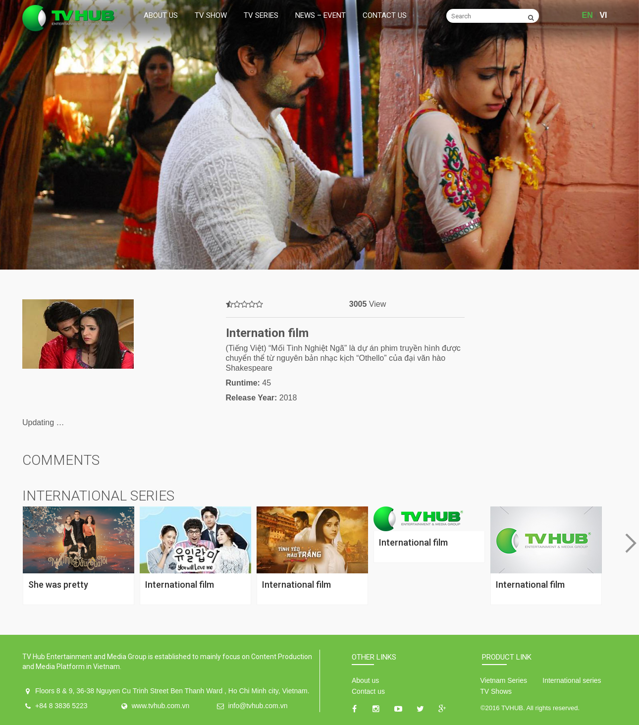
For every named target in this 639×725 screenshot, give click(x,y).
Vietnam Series (503, 680)
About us (161, 15)
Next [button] (631, 543)
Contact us (385, 15)
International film (179, 584)
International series (571, 680)
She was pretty (58, 584)
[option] (319, 135)
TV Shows (496, 691)
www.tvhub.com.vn (161, 706)
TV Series (261, 15)
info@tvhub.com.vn (257, 706)
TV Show (211, 15)
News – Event (320, 15)
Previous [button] (8, 543)
